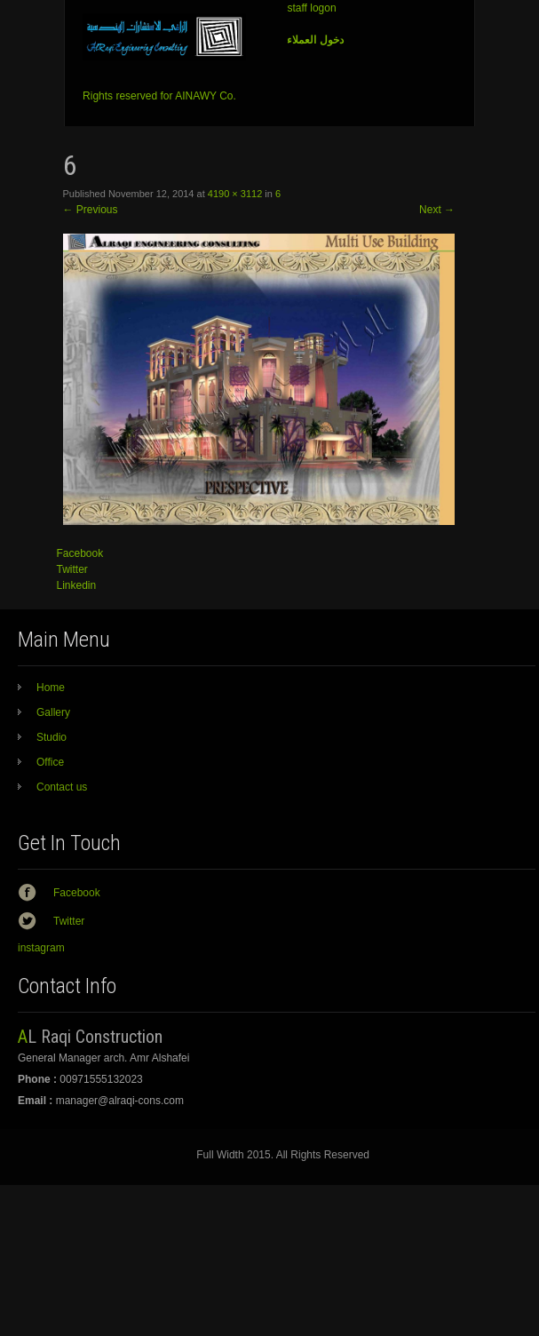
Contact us (61, 787)
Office (50, 762)
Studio (51, 737)
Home (50, 687)
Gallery (53, 712)
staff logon (311, 8)
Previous (90, 209)
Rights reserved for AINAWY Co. (159, 96)
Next (437, 209)
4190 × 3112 (235, 193)
